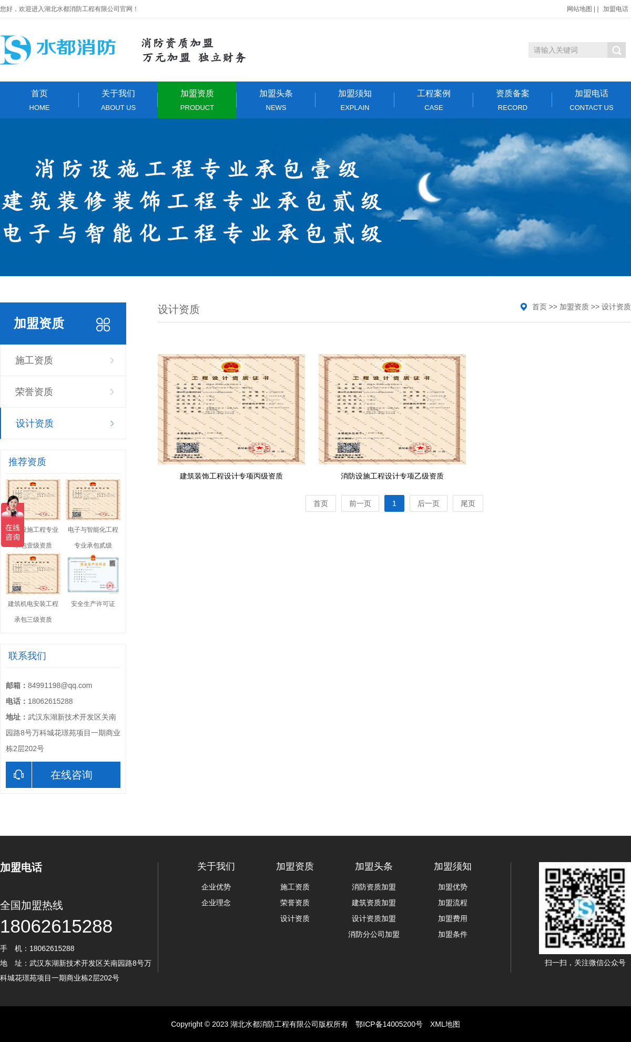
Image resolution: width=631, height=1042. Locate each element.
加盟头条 (276, 100)
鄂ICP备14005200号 (389, 1024)
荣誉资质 (34, 392)
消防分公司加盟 (374, 934)
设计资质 (35, 423)
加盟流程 (452, 902)
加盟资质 (197, 100)
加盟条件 (452, 934)
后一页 (429, 503)
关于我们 (118, 100)
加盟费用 (452, 918)
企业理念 (216, 902)
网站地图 (579, 9)
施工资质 (34, 360)
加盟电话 (615, 9)
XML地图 (445, 1024)
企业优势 (216, 887)
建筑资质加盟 (374, 902)
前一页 (360, 503)
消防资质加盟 (374, 887)
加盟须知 (355, 100)
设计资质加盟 (374, 918)
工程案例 (433, 100)
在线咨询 (49, 775)
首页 (39, 100)
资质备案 (512, 100)
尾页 (468, 503)
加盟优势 (452, 887)
